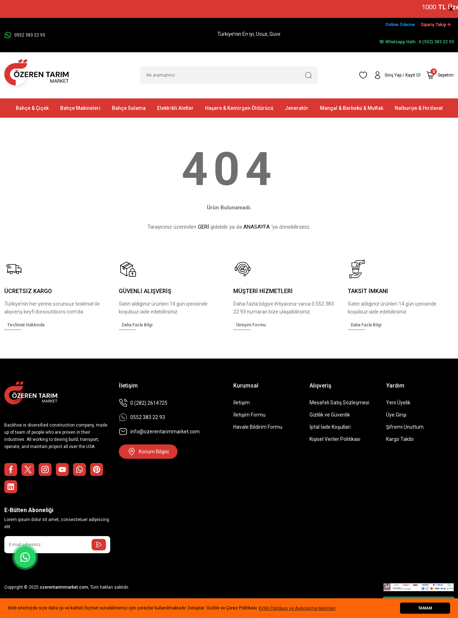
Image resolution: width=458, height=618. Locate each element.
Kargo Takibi (400, 439)
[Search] (229, 75)
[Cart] (440, 75)
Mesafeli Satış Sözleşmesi (339, 402)
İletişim (241, 402)
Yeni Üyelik (398, 402)
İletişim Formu (249, 415)
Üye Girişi (396, 415)
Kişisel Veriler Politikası (335, 439)
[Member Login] (396, 75)
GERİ (203, 227)
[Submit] (99, 544)
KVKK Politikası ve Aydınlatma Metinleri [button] (297, 608)
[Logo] (36, 75)
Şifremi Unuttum (405, 427)
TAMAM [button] (425, 608)
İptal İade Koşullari (330, 427)
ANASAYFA (256, 227)
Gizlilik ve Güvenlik (330, 415)
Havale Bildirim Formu (257, 427)
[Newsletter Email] (57, 544)
